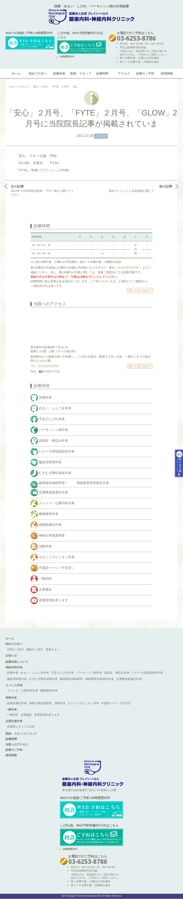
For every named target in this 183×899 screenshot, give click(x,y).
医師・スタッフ (81, 73)
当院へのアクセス (16, 744)
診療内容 (59, 73)
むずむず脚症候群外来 (55, 473)
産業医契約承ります (53, 600)
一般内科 (45, 579)
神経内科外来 (14, 667)
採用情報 (167, 73)
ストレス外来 (14, 685)
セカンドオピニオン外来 (57, 557)
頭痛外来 (45, 397)
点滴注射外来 (14, 721)
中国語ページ (57, 568)
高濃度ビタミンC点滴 (21, 726)
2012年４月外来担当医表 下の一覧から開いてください (42, 190)
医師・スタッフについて (21, 733)
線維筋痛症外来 (50, 525)
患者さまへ (53, 649)
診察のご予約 (145, 73)
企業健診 (45, 589)
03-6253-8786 (129, 267)
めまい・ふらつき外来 (55, 408)
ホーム (16, 73)
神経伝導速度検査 (52, 535)
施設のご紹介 (34, 649)
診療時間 (102, 73)
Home (12, 86)
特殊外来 (11, 697)
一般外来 (11, 709)
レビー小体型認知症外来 (57, 451)
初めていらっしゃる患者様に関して (141, 188)
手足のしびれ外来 (52, 419)
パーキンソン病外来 (53, 429)
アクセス (124, 73)
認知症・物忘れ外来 (53, 440)
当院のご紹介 (15, 649)
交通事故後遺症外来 (53, 492)
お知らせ (23, 86)
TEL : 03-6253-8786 (44, 366)
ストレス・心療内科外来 (57, 503)
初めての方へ (38, 73)
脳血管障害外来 (50, 462)
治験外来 (45, 546)
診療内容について (16, 661)
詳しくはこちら (139, 290)
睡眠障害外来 (48, 514)
